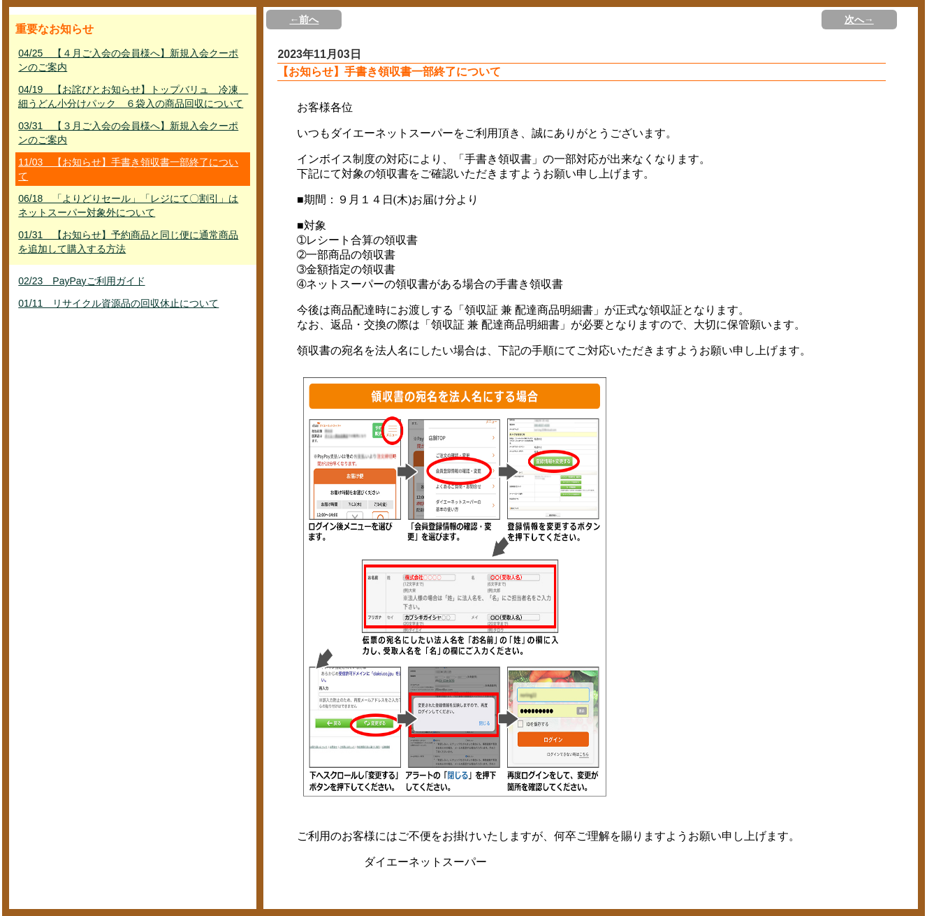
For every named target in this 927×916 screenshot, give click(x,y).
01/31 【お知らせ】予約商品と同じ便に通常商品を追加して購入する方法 (128, 241)
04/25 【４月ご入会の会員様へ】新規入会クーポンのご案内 (128, 60)
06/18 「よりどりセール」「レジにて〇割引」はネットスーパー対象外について (128, 205)
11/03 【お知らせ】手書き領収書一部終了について (128, 169)
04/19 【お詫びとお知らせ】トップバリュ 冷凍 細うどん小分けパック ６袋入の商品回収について (133, 96)
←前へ (304, 19)
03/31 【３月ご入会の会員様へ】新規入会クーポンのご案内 (128, 132)
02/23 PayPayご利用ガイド (81, 280)
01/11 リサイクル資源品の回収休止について (118, 303)
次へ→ (859, 19)
